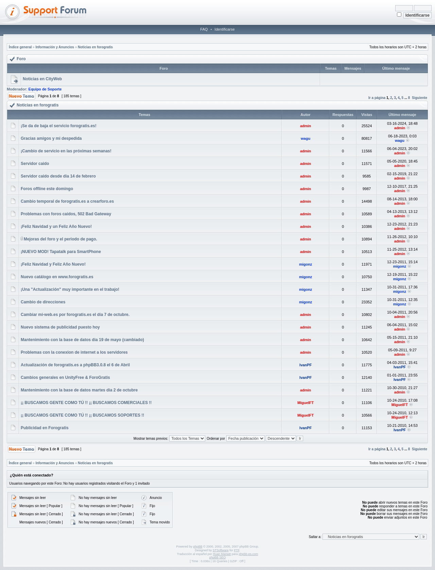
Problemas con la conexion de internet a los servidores (74, 352)
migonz (305, 264)
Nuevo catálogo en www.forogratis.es (57, 276)
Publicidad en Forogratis (45, 427)
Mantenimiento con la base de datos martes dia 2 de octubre (79, 390)
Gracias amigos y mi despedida (51, 138)
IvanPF (305, 365)
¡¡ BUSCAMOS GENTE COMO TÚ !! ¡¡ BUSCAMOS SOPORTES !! (82, 415)
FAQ (204, 29)
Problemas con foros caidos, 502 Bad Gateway (66, 214)
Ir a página (376, 98)
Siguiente (419, 98)
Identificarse (224, 29)
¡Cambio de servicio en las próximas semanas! (66, 151)
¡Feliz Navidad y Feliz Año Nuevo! (53, 264)
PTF (236, 550)
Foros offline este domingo (47, 188)
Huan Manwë (222, 554)
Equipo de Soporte (45, 89)
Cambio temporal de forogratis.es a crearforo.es (67, 201)
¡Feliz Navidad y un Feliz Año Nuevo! (56, 226)
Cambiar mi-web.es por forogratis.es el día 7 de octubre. (75, 314)
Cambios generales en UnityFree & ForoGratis (65, 377)
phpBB (197, 546)
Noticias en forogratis (95, 47)
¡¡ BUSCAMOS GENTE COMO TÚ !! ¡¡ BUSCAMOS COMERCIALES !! (86, 402)
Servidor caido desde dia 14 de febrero (58, 176)
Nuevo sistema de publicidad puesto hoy (60, 327)
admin (305, 126)
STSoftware (221, 550)
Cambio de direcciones (43, 302)
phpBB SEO (217, 557)
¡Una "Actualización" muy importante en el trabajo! (70, 289)
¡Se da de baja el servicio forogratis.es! (59, 125)
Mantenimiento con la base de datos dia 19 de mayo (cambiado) (82, 339)
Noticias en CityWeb (42, 79)
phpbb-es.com (248, 554)
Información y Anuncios (54, 47)
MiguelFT (305, 403)
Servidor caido (35, 163)
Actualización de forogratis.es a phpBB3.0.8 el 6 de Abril (75, 365)
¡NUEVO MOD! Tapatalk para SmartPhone (61, 251)
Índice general (20, 47)
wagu (305, 138)
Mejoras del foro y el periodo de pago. (60, 239)
